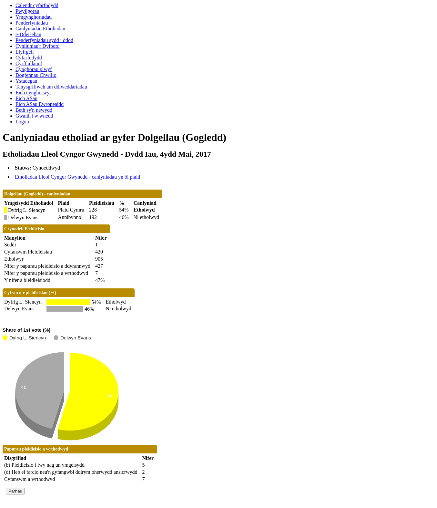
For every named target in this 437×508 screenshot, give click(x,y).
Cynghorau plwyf (33, 69)
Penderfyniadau (31, 23)
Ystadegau (26, 81)
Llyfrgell (24, 52)
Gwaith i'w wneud (34, 116)
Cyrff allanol (28, 63)
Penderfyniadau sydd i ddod (44, 40)
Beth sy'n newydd (33, 110)
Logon (22, 121)
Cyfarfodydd (28, 57)
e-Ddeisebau (28, 34)
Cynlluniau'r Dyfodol (37, 46)
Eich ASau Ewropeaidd (39, 104)
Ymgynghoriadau (33, 17)
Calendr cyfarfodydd (36, 5)
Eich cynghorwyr (33, 92)
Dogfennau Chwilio (35, 75)
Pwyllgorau (27, 11)
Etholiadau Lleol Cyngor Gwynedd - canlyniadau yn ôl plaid (77, 177)
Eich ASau (26, 98)
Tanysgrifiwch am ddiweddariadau (51, 86)
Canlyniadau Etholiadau (40, 28)
